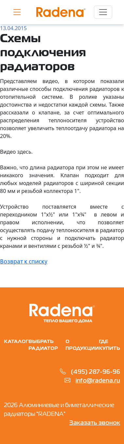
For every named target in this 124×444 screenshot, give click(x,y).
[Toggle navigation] (103, 12)
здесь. (25, 151)
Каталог (16, 342)
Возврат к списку (23, 262)
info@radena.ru (98, 381)
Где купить (109, 345)
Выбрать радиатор (43, 345)
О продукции (82, 345)
